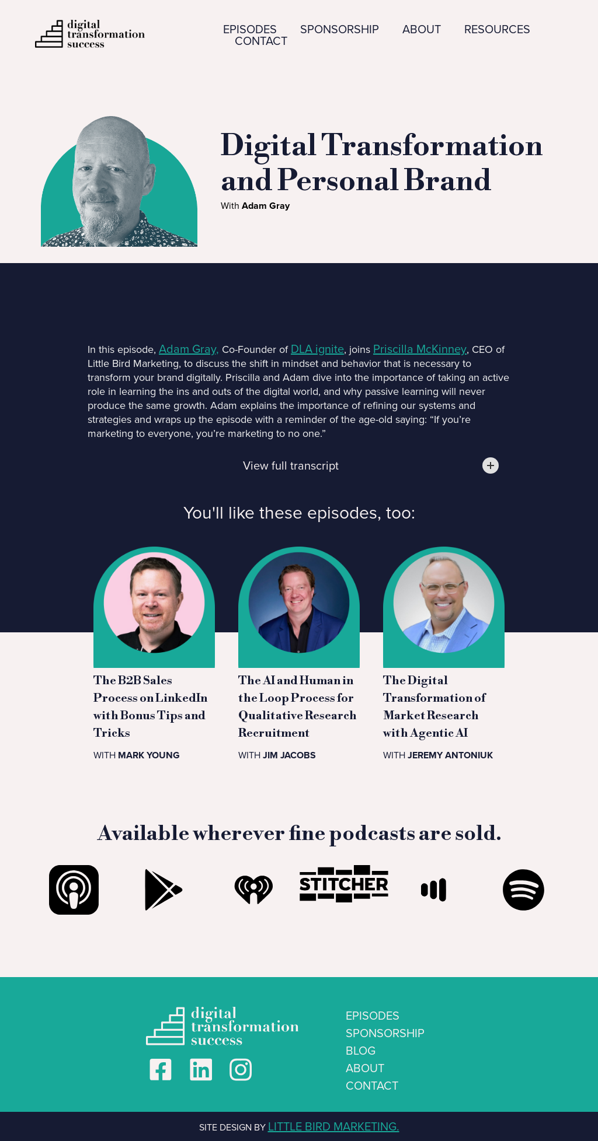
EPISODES (250, 29)
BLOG (361, 1050)
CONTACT (261, 41)
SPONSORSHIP (339, 29)
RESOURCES (497, 29)
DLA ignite (317, 349)
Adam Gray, (189, 349)
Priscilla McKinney (420, 349)
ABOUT (421, 29)
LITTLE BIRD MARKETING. (333, 1126)
